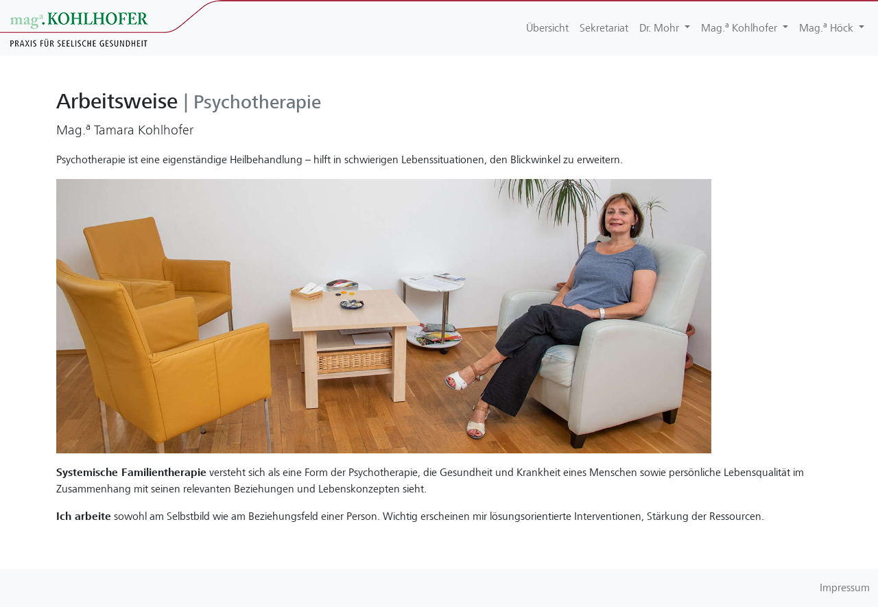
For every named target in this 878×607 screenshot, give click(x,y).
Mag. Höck (827, 27)
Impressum (845, 588)
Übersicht (547, 28)
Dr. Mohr (660, 28)
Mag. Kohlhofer (740, 27)
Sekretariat (604, 28)
